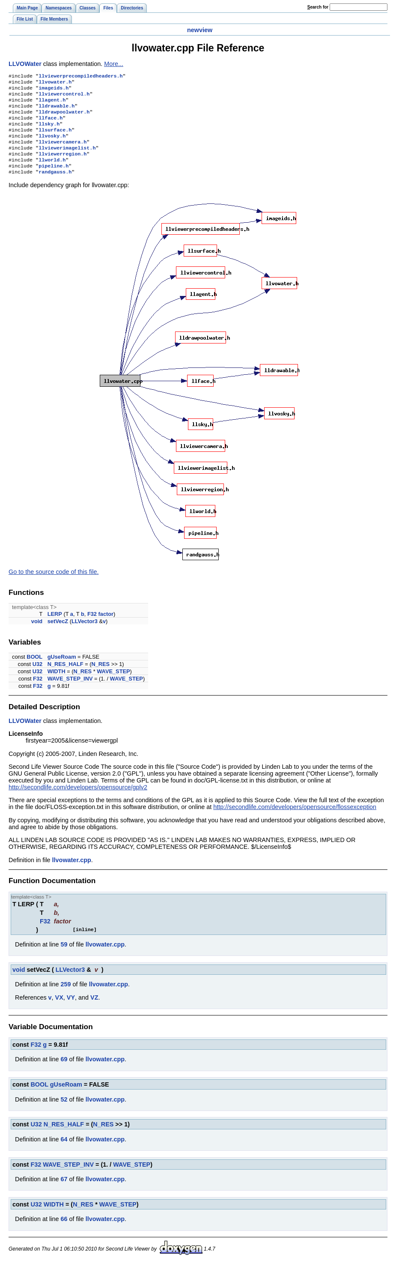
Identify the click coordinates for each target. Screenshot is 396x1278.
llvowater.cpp (71, 874)
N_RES (100, 678)
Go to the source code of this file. (53, 586)
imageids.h (53, 90)
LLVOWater (25, 63)
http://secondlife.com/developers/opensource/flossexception (294, 821)
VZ (94, 1012)
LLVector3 (84, 636)
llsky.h (49, 131)
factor (106, 628)
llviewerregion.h (62, 165)
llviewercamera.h (62, 152)
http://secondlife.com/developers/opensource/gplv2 (78, 801)
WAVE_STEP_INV (70, 693)
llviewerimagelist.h (67, 158)
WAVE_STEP (113, 686)
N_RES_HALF (65, 678)
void (36, 636)
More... (113, 63)
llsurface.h (55, 138)
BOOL (34, 671)
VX (59, 1012)
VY (71, 1012)
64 (63, 1153)
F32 (92, 628)
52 (63, 1114)
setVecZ (58, 636)
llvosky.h (52, 145)
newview (199, 30)
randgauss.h (55, 186)
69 (63, 1073)
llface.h (51, 124)
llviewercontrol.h (64, 97)
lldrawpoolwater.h (64, 117)
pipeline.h (53, 179)
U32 (37, 678)
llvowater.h (55, 83)
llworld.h (52, 172)
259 (65, 998)
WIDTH (57, 686)
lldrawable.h (56, 110)
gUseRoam (62, 671)
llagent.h (52, 104)
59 (63, 959)
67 (63, 1193)
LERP (55, 628)
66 (63, 1233)
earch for (318, 7)
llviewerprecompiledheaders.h (80, 76)
